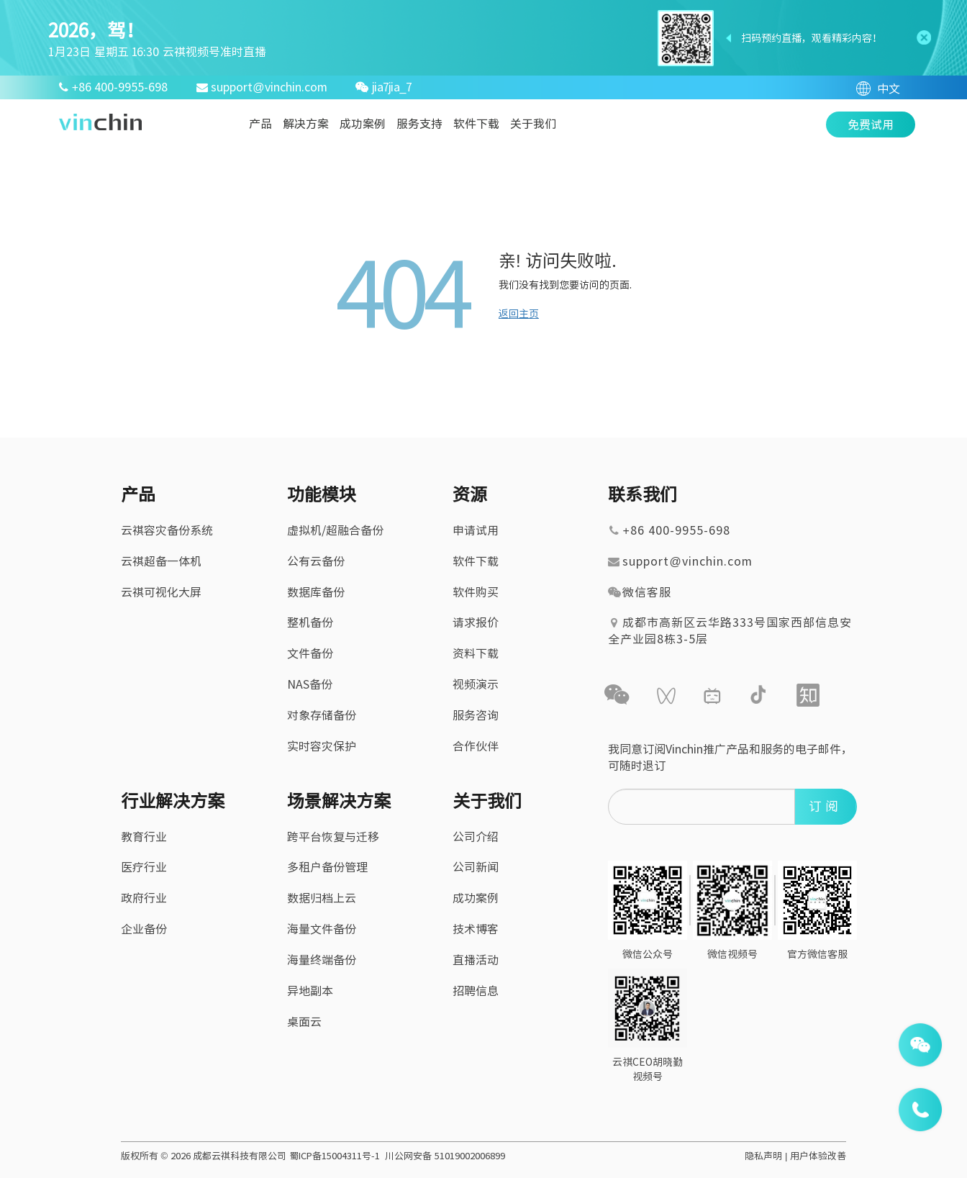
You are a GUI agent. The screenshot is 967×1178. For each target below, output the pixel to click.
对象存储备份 (321, 715)
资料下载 (476, 653)
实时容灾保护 (321, 746)
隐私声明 (763, 1156)
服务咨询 (476, 715)
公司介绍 (476, 837)
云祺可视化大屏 (161, 592)
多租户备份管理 (327, 867)
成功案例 (363, 124)
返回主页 (519, 314)
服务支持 (419, 124)
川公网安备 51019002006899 (445, 1156)
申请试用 (476, 530)
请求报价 (476, 622)
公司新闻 (476, 867)
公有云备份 (316, 561)
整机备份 (310, 622)
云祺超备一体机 (161, 561)
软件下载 (476, 124)
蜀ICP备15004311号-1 (334, 1156)
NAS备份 (309, 684)
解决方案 (306, 124)
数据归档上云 (321, 898)
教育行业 (144, 837)
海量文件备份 (321, 929)
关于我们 (533, 124)
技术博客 (476, 929)
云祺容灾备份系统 (167, 530)
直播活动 (476, 960)
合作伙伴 (476, 746)
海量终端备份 (321, 960)
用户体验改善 (818, 1156)
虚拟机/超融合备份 (335, 530)
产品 (260, 124)
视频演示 (476, 684)
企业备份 (144, 929)
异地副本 (310, 991)
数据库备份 (316, 592)
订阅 (825, 805)
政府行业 (144, 898)
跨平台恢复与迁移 (333, 837)
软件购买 (476, 592)
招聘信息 (476, 991)
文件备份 (310, 653)
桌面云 (304, 1022)
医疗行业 (144, 867)
